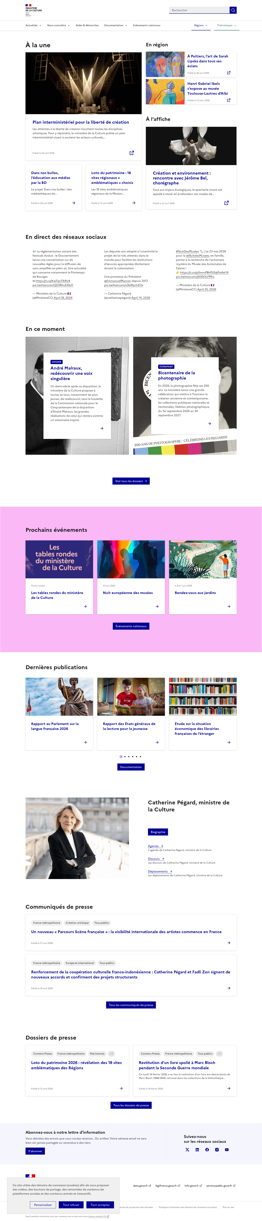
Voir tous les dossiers (129, 481)
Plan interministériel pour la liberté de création (81, 122)
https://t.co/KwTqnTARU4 (53, 281)
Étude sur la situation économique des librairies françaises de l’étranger (197, 728)
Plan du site (228, 1207)
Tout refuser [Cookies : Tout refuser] (71, 1205)
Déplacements (158, 871)
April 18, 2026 (63, 298)
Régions (199, 25)
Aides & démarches (87, 25)
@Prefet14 (222, 272)
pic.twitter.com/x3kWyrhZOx (123, 285)
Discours (154, 859)
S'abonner (35, 1151)
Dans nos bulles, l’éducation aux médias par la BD (50, 177)
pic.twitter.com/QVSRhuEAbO (53, 285)
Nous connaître (56, 25)
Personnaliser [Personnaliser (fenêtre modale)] (43, 1205)
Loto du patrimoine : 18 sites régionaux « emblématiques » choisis (112, 177)
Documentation (113, 25)
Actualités (31, 25)
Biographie (158, 832)
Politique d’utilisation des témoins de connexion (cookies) (188, 1207)
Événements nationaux (146, 25)
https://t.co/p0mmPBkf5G (197, 272)
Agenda (153, 846)
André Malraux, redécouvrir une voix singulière (71, 373)
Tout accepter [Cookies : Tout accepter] (100, 1205)
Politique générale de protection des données (130, 1207)
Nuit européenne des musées (128, 592)
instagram (216, 1149)
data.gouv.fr (140, 1186)
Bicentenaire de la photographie (176, 375)
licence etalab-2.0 (97, 1216)
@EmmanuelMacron (117, 281)
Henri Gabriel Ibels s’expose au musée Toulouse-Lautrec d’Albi (207, 88)
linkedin (197, 1149)
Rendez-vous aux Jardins (195, 592)
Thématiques (224, 25)
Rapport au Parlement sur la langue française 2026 (55, 726)
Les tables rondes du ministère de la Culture (57, 595)
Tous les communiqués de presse (131, 1005)
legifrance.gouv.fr (166, 1186)
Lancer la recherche (233, 10)
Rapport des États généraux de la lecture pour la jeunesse (129, 726)
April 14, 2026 (140, 298)
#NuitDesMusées (187, 251)
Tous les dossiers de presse (131, 1105)
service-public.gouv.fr (219, 1186)
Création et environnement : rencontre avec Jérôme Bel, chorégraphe (182, 178)
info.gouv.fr (192, 1186)
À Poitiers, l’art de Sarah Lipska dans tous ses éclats (207, 61)
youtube (226, 1149)
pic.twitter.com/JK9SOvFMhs (195, 277)
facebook (207, 1149)
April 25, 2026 (206, 289)
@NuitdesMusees (197, 255)
